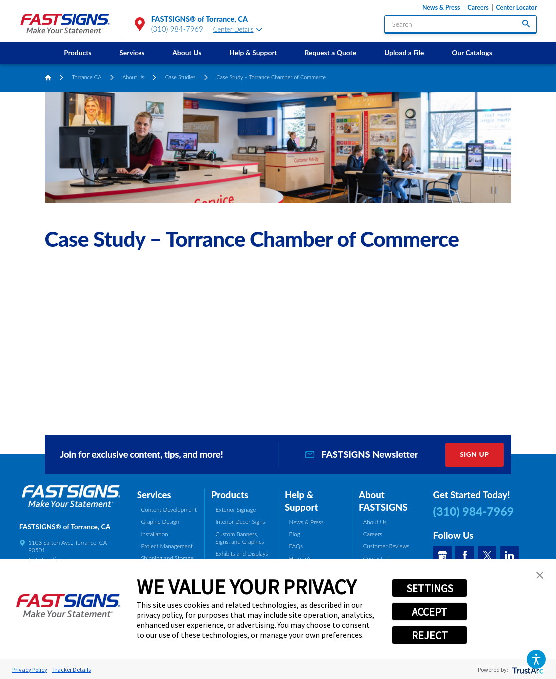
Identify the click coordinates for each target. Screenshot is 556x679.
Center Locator (516, 7)
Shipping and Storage (167, 558)
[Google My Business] (442, 555)
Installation (154, 534)
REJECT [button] (430, 635)
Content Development (169, 509)
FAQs (296, 546)
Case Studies (180, 77)
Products (77, 52)
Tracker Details (71, 669)
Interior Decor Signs (240, 521)
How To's (300, 558)
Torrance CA (87, 77)
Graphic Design (160, 521)
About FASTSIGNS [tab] (383, 501)
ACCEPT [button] (429, 612)
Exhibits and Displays (242, 553)
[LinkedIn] (509, 555)
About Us (186, 52)
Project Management (167, 546)
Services (131, 52)
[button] (536, 659)
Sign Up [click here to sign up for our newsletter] (474, 454)
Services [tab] (154, 494)
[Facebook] (464, 555)
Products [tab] (229, 494)
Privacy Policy (29, 669)
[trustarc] (527, 669)
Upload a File (404, 52)
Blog (294, 534)
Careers (477, 7)
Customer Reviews (386, 546)
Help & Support (253, 52)
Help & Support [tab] (301, 501)
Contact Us (377, 558)
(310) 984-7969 (177, 28)
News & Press (441, 7)
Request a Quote (330, 52)
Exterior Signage (236, 509)
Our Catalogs (472, 52)
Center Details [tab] (237, 29)
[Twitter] (487, 555)
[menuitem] (77, 53)
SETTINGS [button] (429, 588)
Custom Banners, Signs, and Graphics (240, 538)
